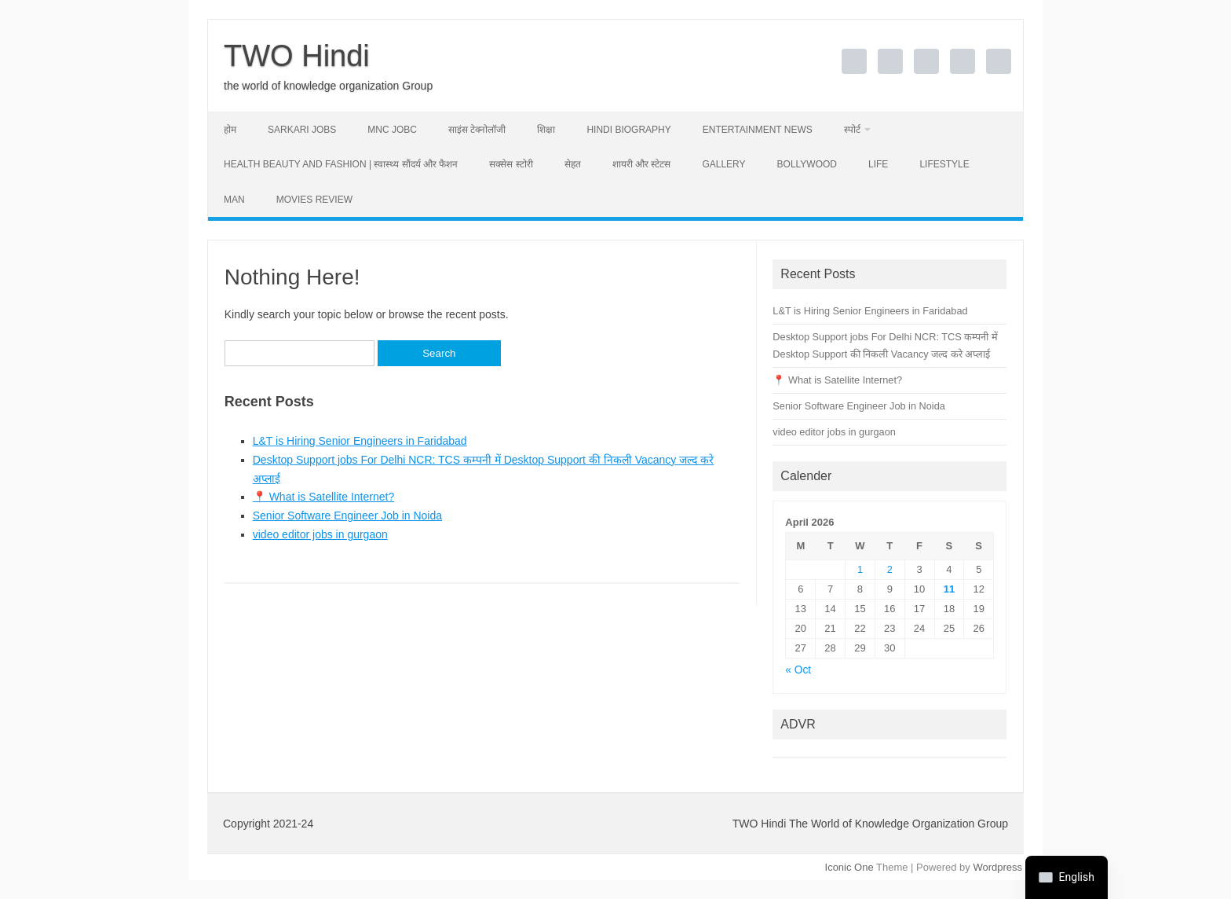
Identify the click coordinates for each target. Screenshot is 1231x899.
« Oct (798, 670)
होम (230, 129)
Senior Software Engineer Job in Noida (347, 515)
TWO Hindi (297, 55)
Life (878, 164)
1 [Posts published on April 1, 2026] (860, 569)
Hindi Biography (628, 129)
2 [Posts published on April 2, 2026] (890, 569)
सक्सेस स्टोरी (510, 164)
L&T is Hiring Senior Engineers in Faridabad (360, 441)
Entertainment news (758, 129)
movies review (314, 199)
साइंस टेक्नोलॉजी (477, 129)
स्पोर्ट (852, 129)
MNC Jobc (392, 129)
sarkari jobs (302, 129)
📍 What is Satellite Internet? (323, 496)
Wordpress (997, 867)
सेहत (572, 164)
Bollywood (807, 164)
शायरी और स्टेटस (641, 164)
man (234, 199)
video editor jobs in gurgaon (320, 534)
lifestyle (944, 164)
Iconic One (849, 867)
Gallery (723, 164)
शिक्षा (546, 129)
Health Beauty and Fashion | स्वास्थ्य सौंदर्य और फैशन (341, 164)
